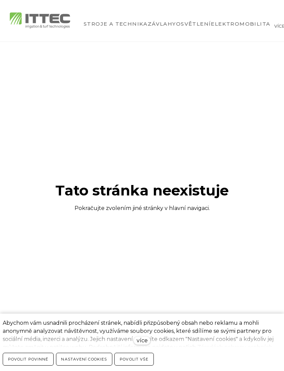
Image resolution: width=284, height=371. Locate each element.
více (142, 340)
